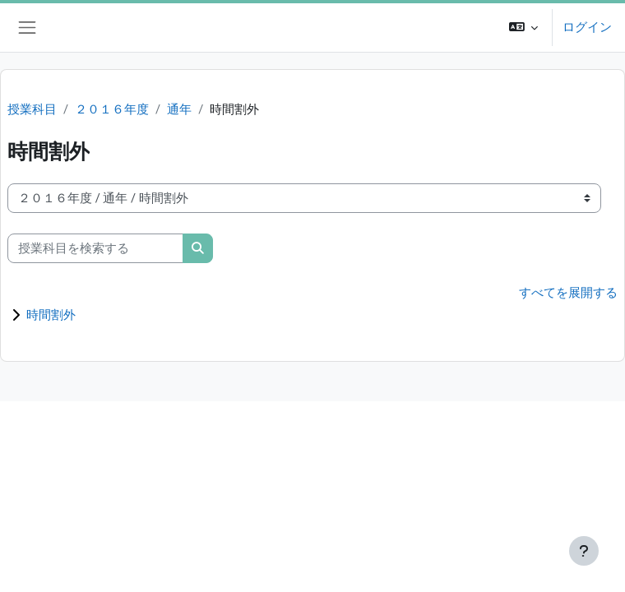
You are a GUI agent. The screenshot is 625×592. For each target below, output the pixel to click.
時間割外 (51, 315)
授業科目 (32, 109)
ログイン (587, 27)
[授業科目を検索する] (95, 248)
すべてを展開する (568, 292)
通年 (179, 109)
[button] (523, 27)
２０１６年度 (112, 109)
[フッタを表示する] (584, 551)
